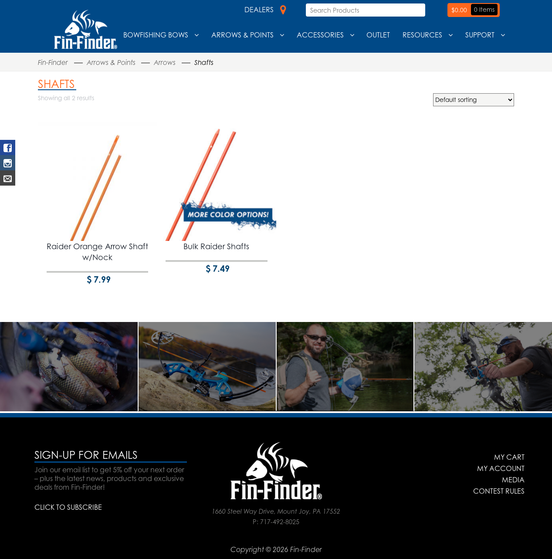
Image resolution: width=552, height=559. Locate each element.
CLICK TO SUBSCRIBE (68, 507)
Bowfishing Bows (155, 34)
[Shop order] (473, 99)
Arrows (165, 62)
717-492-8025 (279, 521)
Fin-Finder (53, 62)
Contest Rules (499, 491)
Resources (422, 34)
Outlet (378, 34)
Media (513, 479)
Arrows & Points (242, 34)
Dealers (265, 9)
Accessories (320, 34)
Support (479, 34)
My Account (501, 468)
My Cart (509, 457)
